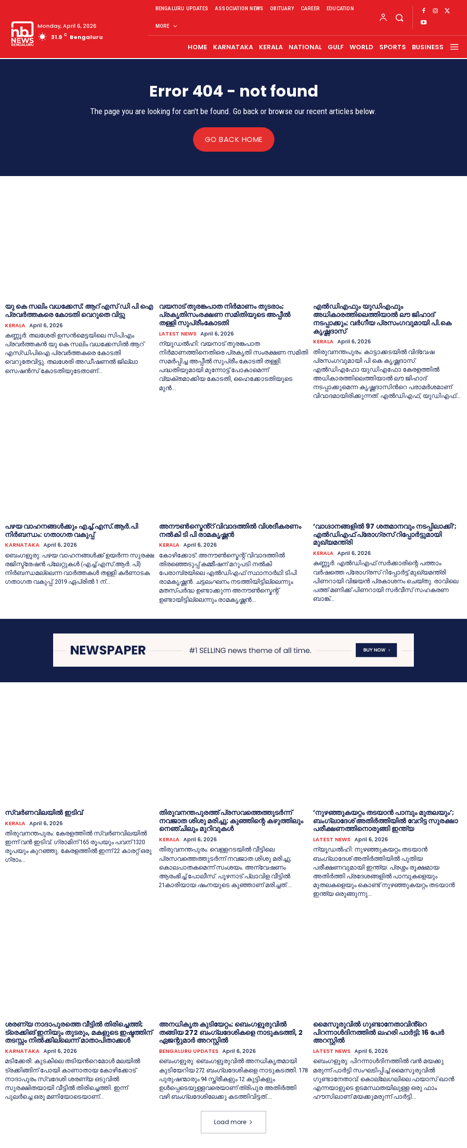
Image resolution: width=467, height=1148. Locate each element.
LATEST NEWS (177, 333)
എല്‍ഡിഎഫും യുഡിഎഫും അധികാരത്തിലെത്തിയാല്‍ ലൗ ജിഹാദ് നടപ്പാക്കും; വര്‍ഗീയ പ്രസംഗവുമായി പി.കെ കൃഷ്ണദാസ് (382, 318)
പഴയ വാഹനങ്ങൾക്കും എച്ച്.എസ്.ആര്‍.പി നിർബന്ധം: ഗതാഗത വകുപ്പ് (71, 530)
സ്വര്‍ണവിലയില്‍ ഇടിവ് (43, 812)
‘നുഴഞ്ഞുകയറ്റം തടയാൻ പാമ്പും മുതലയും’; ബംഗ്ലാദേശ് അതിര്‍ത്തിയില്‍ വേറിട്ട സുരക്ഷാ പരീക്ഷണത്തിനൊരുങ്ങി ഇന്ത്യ (385, 820)
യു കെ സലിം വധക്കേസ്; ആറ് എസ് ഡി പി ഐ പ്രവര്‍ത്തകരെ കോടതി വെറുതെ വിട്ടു (79, 310)
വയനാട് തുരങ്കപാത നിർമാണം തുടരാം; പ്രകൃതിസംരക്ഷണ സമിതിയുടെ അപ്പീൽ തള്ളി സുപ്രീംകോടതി (225, 314)
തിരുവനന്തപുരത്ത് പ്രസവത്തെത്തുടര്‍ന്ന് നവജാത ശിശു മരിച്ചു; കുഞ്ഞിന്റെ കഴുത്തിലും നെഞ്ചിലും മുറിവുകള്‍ (231, 820)
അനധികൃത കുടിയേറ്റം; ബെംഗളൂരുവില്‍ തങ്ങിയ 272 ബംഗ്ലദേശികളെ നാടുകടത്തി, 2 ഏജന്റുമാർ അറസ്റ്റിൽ (231, 1032)
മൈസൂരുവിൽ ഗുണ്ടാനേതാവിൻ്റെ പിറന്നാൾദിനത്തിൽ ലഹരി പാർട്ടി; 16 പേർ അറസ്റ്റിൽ (378, 1032)
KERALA (15, 325)
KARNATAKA (22, 545)
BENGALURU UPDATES (188, 1051)
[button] (399, 17)
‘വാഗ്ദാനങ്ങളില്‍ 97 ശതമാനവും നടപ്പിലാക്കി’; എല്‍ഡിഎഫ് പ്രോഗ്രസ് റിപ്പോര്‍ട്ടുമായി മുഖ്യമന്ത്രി (384, 534)
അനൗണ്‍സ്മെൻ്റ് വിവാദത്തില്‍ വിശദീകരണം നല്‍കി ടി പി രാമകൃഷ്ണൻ (230, 530)
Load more (233, 1122)
